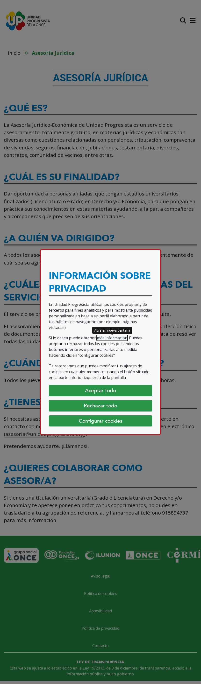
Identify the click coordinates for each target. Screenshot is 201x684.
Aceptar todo (100, 390)
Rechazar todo (100, 406)
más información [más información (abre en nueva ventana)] (112, 338)
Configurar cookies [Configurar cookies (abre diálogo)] (100, 421)
